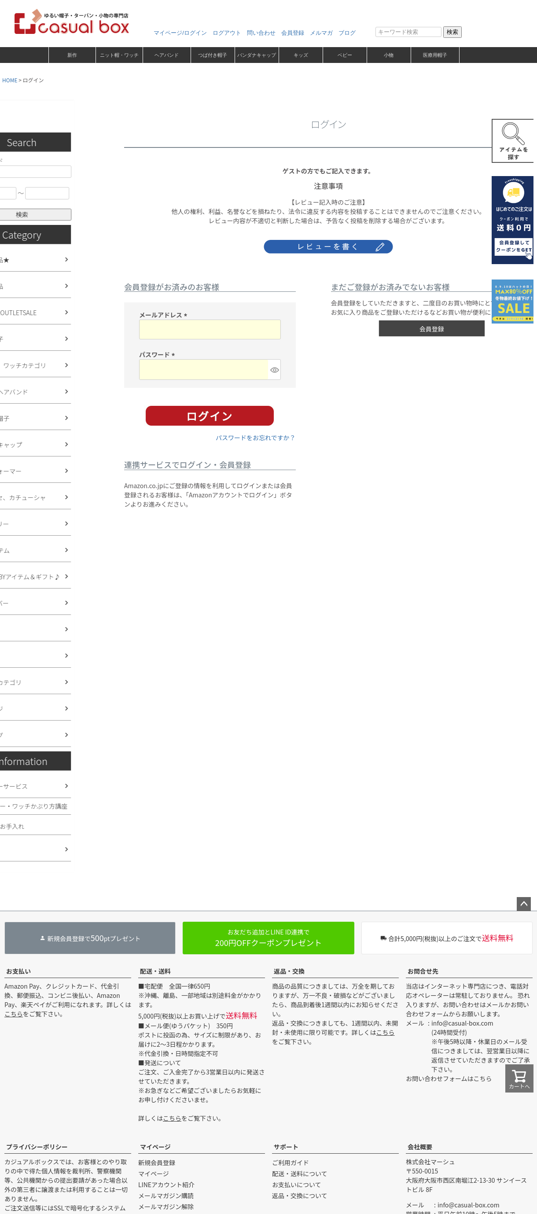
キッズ (301, 55)
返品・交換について (299, 1195)
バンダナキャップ (256, 55)
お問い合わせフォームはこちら (449, 1078)
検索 (452, 32)
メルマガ (321, 32)
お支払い (18, 971)
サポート (286, 1146)
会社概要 (420, 1146)
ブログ (347, 32)
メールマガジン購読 (166, 1195)
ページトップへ (524, 904)
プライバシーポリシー (37, 1146)
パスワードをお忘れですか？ (256, 437)
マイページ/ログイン (180, 32)
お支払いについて (296, 1184)
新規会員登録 (156, 1162)
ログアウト (227, 32)
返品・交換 (289, 971)
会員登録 (292, 32)
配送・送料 (155, 971)
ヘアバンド (166, 55)
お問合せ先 (423, 971)
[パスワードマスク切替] (274, 369)
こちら (13, 1013)
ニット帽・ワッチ (119, 55)
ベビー (345, 55)
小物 (389, 55)
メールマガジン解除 (166, 1206)
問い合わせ (261, 32)
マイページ (155, 1146)
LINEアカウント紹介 (166, 1184)
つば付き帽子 (212, 55)
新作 (72, 55)
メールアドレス (164, 314)
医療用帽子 (435, 55)
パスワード (158, 354)
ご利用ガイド (290, 1162)
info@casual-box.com (462, 1023)
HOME (9, 80)
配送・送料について (299, 1173)
